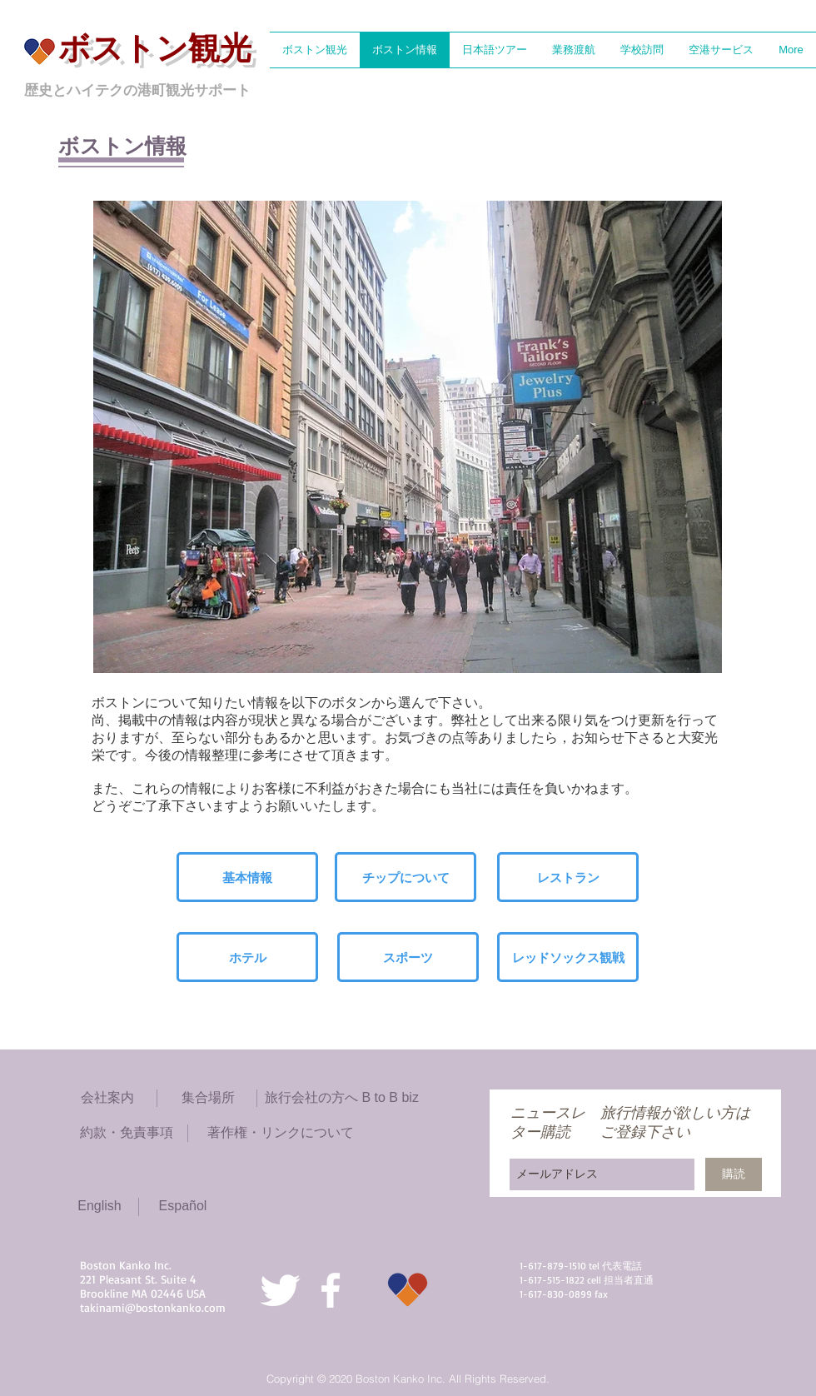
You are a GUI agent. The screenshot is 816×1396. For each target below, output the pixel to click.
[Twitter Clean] (279, 1290)
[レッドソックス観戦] (568, 957)
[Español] (183, 1206)
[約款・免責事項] (126, 1133)
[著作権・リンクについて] (280, 1133)
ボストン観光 (154, 48)
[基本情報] (247, 877)
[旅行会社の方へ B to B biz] (342, 1098)
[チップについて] (405, 877)
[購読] (733, 1174)
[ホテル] (247, 957)
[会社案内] (107, 1098)
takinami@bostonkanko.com (153, 1307)
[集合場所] (208, 1098)
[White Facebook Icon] (330, 1290)
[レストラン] (568, 877)
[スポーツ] (408, 957)
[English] (99, 1206)
